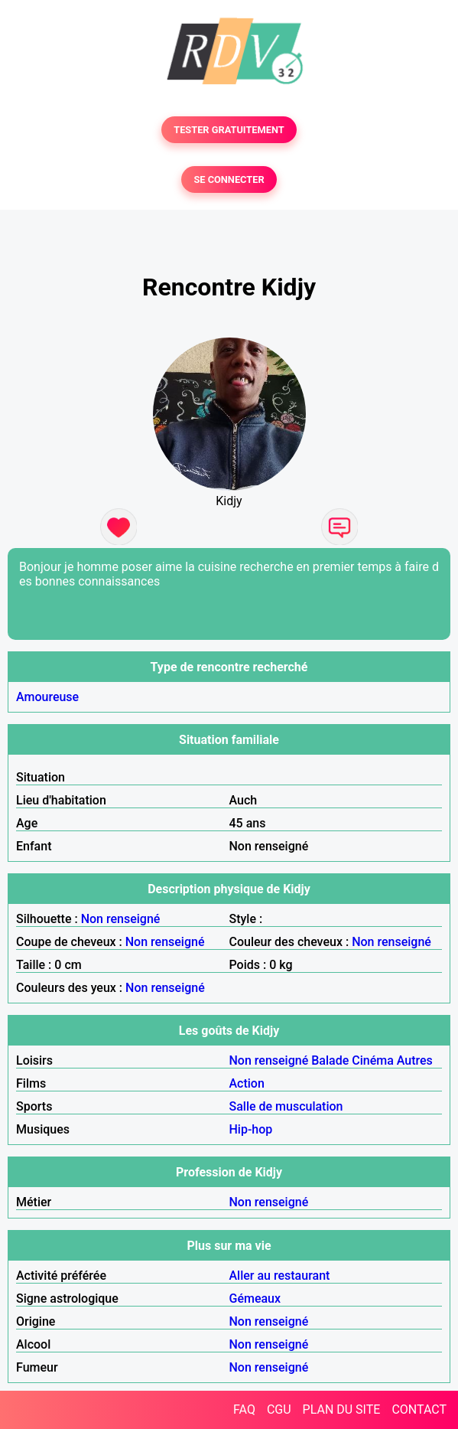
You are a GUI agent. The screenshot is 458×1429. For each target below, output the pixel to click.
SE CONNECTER (228, 179)
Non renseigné (121, 919)
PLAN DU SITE (342, 1409)
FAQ (244, 1409)
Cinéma (373, 1060)
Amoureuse (47, 697)
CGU (279, 1409)
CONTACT (419, 1409)
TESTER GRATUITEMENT (229, 129)
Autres (415, 1060)
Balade (330, 1060)
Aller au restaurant (279, 1275)
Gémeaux (255, 1298)
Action (247, 1083)
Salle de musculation (286, 1106)
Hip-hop (251, 1129)
